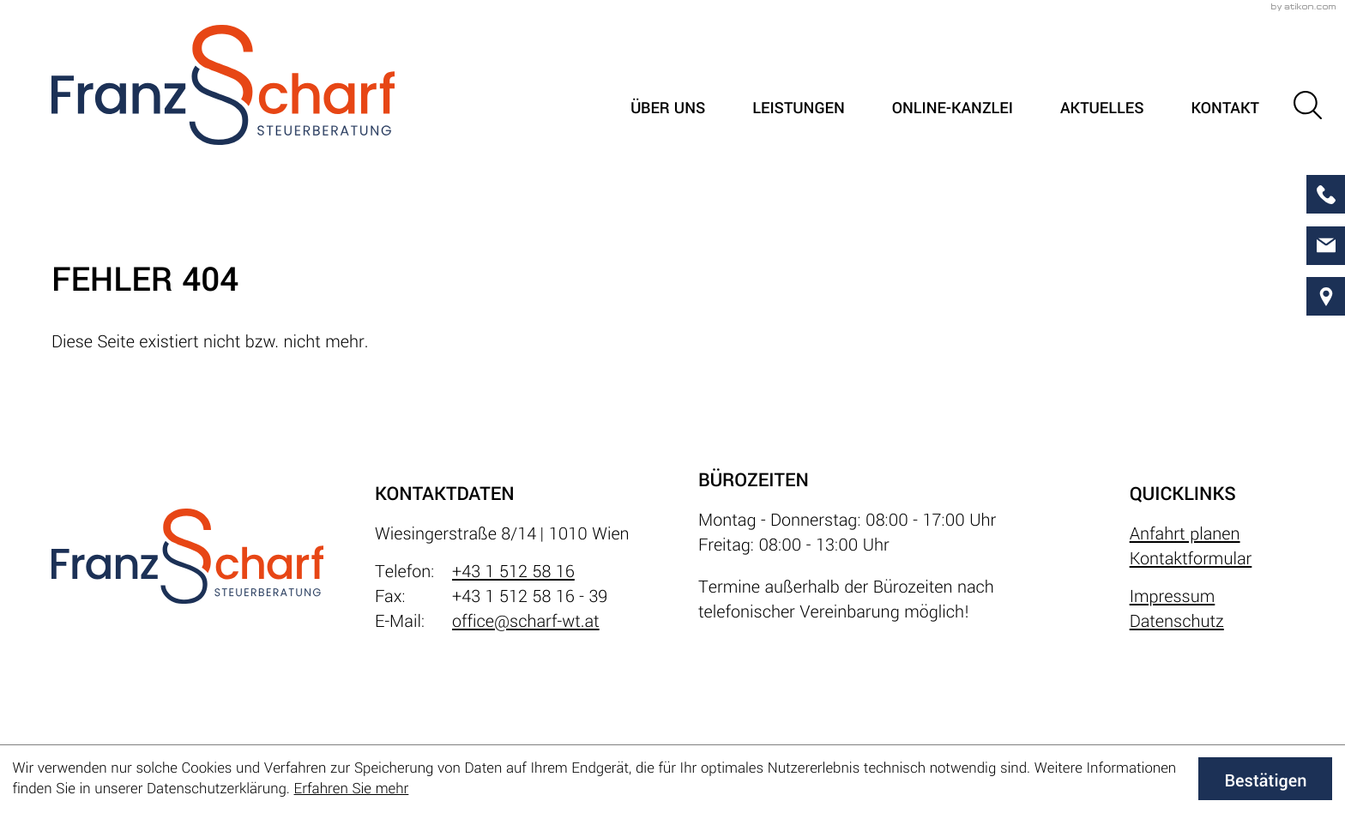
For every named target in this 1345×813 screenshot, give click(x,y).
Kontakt (1225, 109)
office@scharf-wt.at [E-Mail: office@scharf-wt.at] (526, 621)
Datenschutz (1177, 621)
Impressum (1172, 596)
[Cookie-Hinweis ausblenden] (1265, 778)
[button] (1308, 105)
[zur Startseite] (223, 85)
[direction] (1325, 296)
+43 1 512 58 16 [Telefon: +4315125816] (513, 571)
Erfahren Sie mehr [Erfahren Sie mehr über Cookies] (351, 788)
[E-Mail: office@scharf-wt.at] (1325, 245)
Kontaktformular (1191, 558)
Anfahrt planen (1185, 533)
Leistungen (798, 109)
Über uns (667, 109)
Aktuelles (1102, 109)
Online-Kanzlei (952, 109)
